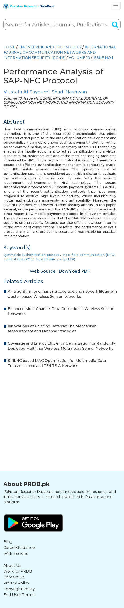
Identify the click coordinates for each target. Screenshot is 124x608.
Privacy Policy (16, 583)
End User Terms (19, 594)
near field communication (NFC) (89, 255)
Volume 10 (79, 58)
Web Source (43, 271)
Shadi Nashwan (69, 91)
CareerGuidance (19, 547)
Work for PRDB (17, 571)
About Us (12, 565)
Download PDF (74, 271)
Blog (7, 541)
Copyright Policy (19, 589)
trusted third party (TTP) (55, 259)
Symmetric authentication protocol (31, 255)
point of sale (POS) (18, 259)
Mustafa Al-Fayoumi (26, 91)
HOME (9, 47)
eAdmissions (15, 553)
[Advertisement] (62, 406)
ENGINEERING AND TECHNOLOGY (50, 47)
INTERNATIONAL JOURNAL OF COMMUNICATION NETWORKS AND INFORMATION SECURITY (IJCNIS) (59, 52)
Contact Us (14, 577)
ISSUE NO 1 (103, 58)
